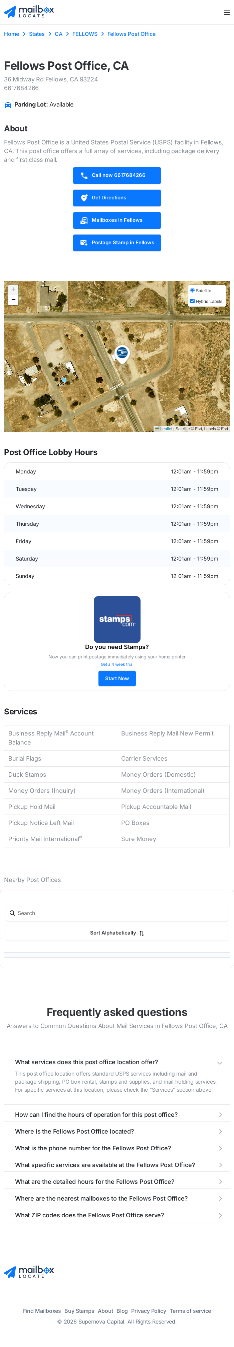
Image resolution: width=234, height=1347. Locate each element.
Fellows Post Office (131, 33)
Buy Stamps (79, 1310)
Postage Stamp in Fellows (117, 243)
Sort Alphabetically (117, 932)
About (105, 1310)
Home (11, 33)
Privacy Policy (148, 1310)
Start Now (117, 678)
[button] (122, 355)
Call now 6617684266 (113, 175)
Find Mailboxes (42, 1310)
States (37, 33)
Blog (122, 1310)
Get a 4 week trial (117, 664)
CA (58, 33)
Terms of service (190, 1310)
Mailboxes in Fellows (111, 220)
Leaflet (163, 429)
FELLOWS (84, 33)
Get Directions (103, 198)
